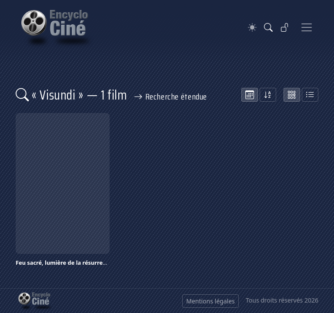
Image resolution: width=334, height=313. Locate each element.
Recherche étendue (170, 96)
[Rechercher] (268, 27)
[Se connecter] (284, 27)
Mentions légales (210, 301)
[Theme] (252, 27)
